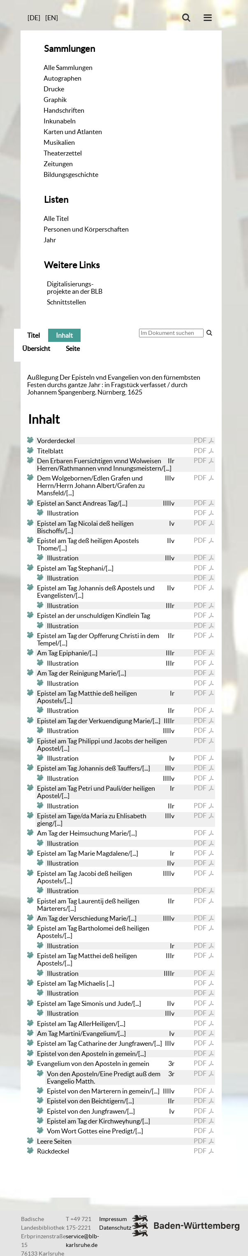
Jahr (50, 240)
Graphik (55, 99)
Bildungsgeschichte (71, 174)
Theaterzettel (63, 153)
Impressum (113, 1219)
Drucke (54, 89)
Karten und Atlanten (73, 131)
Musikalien (59, 142)
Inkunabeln (60, 121)
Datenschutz (115, 1227)
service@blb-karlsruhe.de (82, 1240)
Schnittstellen (66, 302)
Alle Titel (56, 218)
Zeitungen (58, 163)
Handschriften (64, 110)
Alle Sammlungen (68, 67)
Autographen (62, 78)
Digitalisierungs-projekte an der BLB (74, 287)
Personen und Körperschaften (86, 229)
